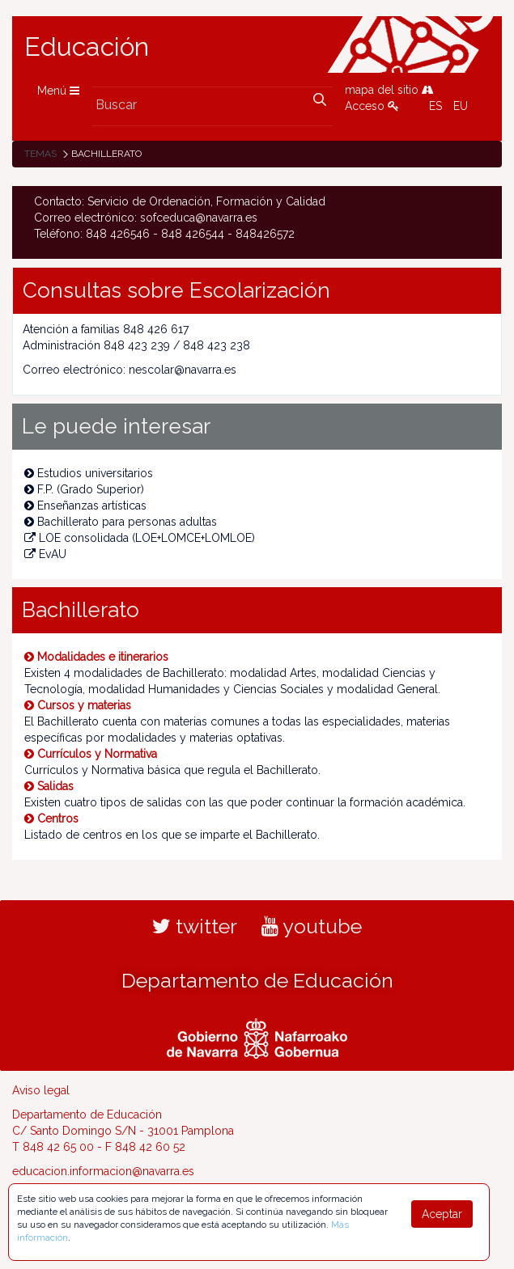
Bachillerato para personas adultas (120, 521)
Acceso (372, 105)
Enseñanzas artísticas (85, 505)
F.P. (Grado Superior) (84, 489)
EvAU (45, 554)
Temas (40, 153)
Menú (58, 90)
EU (460, 105)
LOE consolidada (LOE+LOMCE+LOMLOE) (139, 537)
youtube (311, 926)
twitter (194, 926)
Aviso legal (41, 1090)
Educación (86, 47)
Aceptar (442, 1214)
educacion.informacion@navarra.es (103, 1171)
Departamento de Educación (257, 980)
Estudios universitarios (88, 473)
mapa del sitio (389, 89)
